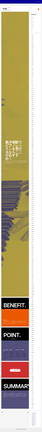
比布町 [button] (32, 235)
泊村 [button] (32, 354)
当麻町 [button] (32, 227)
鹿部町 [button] (32, 241)
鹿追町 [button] (32, 199)
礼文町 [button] (32, 407)
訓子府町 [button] (32, 308)
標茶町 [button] (32, 245)
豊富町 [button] (32, 300)
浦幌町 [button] (32, 304)
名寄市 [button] (32, 96)
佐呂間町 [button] (32, 310)
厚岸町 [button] (32, 130)
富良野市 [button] (32, 108)
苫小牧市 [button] (32, 94)
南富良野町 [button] (32, 294)
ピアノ (32, 26)
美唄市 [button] (32, 104)
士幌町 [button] (32, 201)
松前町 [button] (32, 364)
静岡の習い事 (33, 419)
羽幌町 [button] (32, 314)
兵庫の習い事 (33, 423)
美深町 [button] (32, 324)
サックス (32, 22)
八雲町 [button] (32, 350)
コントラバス (33, 21)
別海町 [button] (32, 336)
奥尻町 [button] (32, 187)
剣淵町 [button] (32, 217)
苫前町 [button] (32, 312)
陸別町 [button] (32, 128)
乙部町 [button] (32, 334)
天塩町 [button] (32, 298)
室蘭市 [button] (32, 114)
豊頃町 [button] (32, 320)
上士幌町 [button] (32, 197)
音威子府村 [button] (32, 330)
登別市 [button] (32, 100)
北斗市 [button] (32, 110)
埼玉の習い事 (33, 414)
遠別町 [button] (32, 296)
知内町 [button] (32, 211)
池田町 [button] (32, 318)
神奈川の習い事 (34, 418)
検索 (31, 7)
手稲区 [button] (32, 74)
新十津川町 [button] (32, 205)
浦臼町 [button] (32, 203)
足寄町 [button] (32, 126)
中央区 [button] (32, 72)
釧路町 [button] (32, 249)
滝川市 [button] (32, 88)
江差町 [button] (32, 342)
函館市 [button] (32, 102)
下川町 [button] (32, 221)
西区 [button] (32, 78)
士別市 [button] (32, 84)
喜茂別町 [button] (32, 140)
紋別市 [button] (32, 116)
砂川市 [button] (32, 86)
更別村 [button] (32, 191)
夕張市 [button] (32, 118)
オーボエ (32, 18)
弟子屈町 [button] (32, 247)
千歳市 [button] (32, 92)
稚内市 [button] (32, 122)
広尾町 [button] (32, 348)
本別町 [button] (32, 326)
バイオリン (32, 25)
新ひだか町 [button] (32, 338)
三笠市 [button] (32, 112)
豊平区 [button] (32, 76)
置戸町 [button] (32, 306)
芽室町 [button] (32, 189)
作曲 (31, 30)
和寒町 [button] (32, 237)
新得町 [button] (32, 223)
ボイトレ (32, 29)
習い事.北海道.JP (38, 1)
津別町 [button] (32, 136)
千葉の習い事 (33, 415)
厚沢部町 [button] (32, 340)
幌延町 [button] (32, 302)
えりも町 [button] (32, 358)
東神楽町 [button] (32, 231)
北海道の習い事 (34, 413)
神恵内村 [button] (32, 352)
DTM (31, 16)
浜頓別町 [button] (32, 185)
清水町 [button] (32, 219)
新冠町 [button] (32, 332)
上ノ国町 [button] (32, 344)
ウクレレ (32, 17)
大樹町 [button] (32, 346)
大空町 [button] (32, 134)
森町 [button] (32, 243)
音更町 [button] (32, 195)
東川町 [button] (32, 233)
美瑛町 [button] (32, 229)
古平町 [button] (32, 356)
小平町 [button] (32, 405)
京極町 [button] (32, 142)
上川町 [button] (32, 215)
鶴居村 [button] (32, 124)
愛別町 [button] (32, 213)
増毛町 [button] (32, 360)
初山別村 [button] (32, 316)
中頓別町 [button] (32, 183)
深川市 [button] (32, 106)
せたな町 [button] (32, 251)
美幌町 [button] (32, 138)
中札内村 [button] (32, 193)
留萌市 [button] (32, 120)
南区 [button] (32, 82)
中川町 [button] (32, 322)
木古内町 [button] (32, 209)
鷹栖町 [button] (32, 225)
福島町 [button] (32, 362)
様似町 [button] (32, 253)
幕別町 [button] (32, 328)
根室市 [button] (32, 98)
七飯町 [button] (32, 239)
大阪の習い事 (33, 422)
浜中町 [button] (32, 132)
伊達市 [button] (32, 90)
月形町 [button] (32, 207)
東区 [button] (32, 80)
